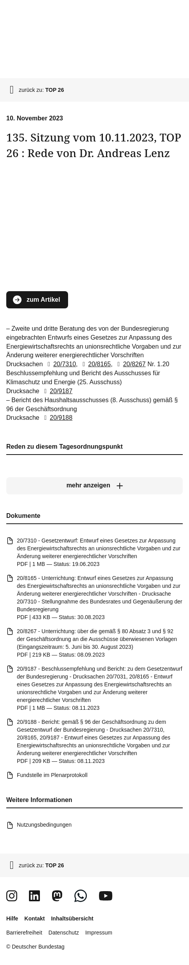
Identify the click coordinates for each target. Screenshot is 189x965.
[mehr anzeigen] (94, 485)
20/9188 (56, 418)
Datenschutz (64, 932)
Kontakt (34, 918)
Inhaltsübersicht (72, 918)
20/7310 (60, 364)
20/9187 (56, 391)
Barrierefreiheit (24, 932)
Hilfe (12, 918)
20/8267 (130, 364)
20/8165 (95, 364)
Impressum (98, 932)
